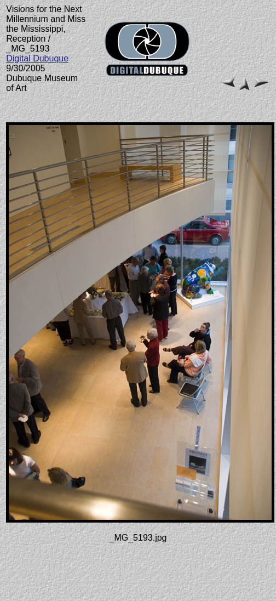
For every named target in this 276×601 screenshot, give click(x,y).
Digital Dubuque (37, 58)
